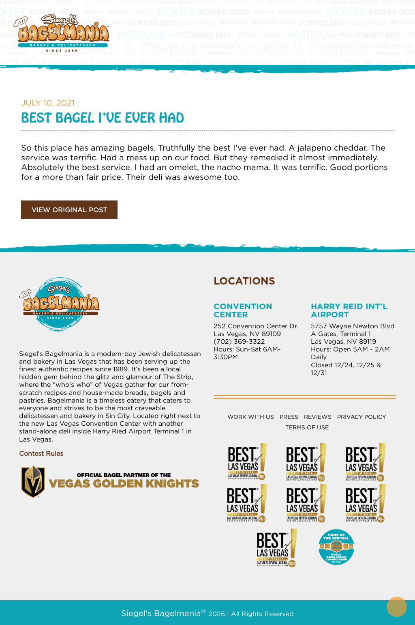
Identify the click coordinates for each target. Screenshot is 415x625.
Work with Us (250, 417)
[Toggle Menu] (392, 24)
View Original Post (69, 209)
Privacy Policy (361, 417)
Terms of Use (307, 427)
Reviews (318, 417)
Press (289, 417)
